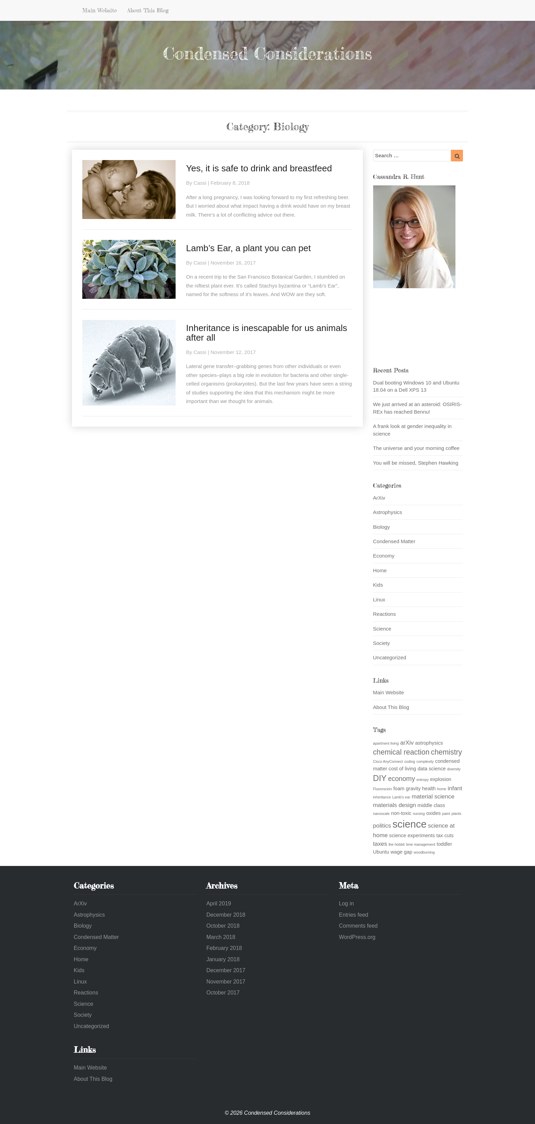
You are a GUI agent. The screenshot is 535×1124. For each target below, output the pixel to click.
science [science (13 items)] (409, 824)
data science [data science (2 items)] (432, 768)
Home (380, 570)
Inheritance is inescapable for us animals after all (266, 333)
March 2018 (221, 937)
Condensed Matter (394, 541)
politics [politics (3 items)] (382, 825)
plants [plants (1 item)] (456, 813)
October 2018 (223, 926)
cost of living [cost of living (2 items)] (402, 768)
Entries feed (353, 915)
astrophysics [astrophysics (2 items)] (429, 743)
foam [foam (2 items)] (398, 788)
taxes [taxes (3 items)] (380, 843)
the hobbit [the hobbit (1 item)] (397, 844)
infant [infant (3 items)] (455, 788)
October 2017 (223, 992)
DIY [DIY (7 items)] (380, 778)
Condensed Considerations (267, 53)
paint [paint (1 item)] (446, 813)
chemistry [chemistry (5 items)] (446, 752)
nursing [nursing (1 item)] (419, 813)
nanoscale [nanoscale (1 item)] (381, 813)
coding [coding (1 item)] (409, 761)
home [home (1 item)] (442, 789)
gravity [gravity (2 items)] (413, 788)
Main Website (99, 10)
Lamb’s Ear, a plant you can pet (248, 248)
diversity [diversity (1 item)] (454, 769)
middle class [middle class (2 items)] (431, 805)
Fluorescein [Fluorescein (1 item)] (382, 789)
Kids (378, 585)
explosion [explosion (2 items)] (440, 779)
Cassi (199, 183)
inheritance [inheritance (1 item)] (382, 797)
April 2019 (218, 903)
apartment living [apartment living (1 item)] (386, 743)
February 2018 (224, 948)
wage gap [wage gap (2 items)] (401, 852)
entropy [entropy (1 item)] (422, 780)
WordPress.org (357, 937)
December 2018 (226, 915)
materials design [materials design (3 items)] (394, 805)
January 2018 (223, 959)
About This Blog (148, 10)
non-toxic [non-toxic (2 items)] (401, 813)
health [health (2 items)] (429, 788)
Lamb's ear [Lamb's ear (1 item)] (401, 797)
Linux (379, 599)
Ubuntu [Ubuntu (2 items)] (381, 852)
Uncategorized (389, 657)
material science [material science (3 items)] (433, 796)
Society (381, 643)
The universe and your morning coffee (416, 448)
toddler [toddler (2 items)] (444, 844)
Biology (381, 527)
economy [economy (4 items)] (401, 778)
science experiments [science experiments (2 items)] (412, 835)
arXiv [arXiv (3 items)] (407, 742)
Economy (384, 556)
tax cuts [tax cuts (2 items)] (444, 835)
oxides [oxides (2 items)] (433, 813)
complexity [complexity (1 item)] (424, 761)
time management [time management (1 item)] (420, 844)
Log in (346, 903)
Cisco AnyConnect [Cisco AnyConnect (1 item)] (388, 761)
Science (382, 629)
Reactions (384, 614)
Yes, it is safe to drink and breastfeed (259, 168)
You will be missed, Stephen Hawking (416, 463)
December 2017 (226, 970)
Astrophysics (387, 512)
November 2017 (226, 982)
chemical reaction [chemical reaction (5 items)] (401, 752)
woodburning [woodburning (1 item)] (424, 852)
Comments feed (358, 926)
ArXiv (379, 498)
